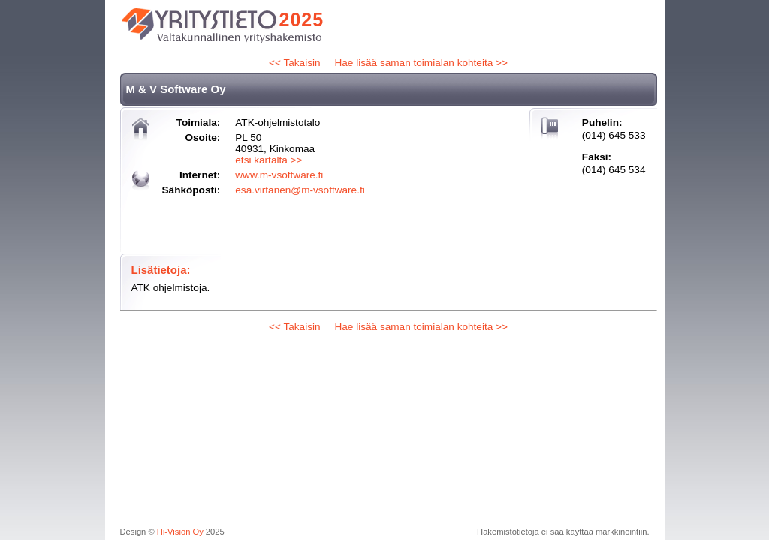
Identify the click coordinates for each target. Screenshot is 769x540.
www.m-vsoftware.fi (279, 175)
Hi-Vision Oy (180, 531)
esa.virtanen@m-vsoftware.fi (299, 190)
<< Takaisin (295, 62)
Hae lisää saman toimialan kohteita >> (420, 62)
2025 (301, 19)
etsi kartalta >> (268, 160)
